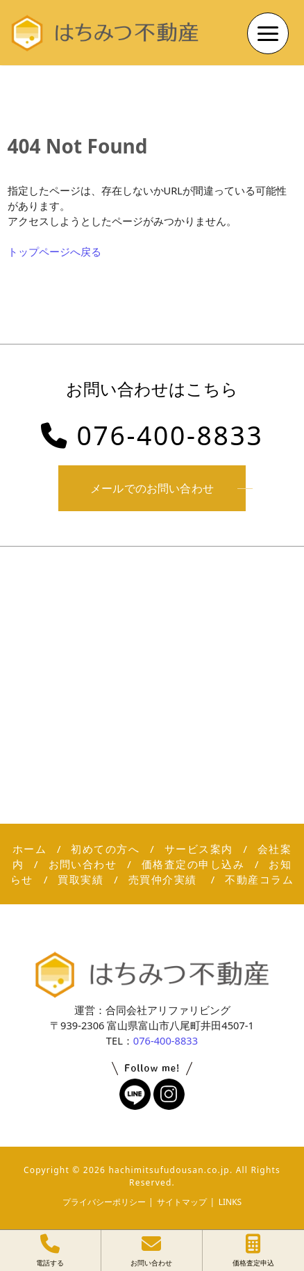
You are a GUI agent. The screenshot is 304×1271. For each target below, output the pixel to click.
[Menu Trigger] (268, 33)
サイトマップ (182, 1202)
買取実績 (80, 879)
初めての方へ (105, 849)
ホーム (29, 849)
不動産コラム (259, 879)
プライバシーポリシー (104, 1202)
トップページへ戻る (54, 251)
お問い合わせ (83, 864)
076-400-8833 (152, 435)
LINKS (230, 1202)
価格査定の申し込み (193, 864)
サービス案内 (198, 849)
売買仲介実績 (164, 879)
